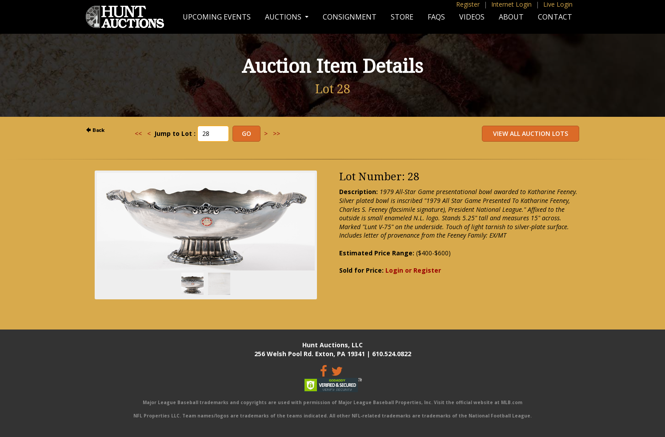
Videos (472, 17)
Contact (555, 17)
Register (468, 4)
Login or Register (413, 270)
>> (276, 133)
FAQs (436, 17)
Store (402, 17)
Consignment (350, 17)
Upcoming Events (217, 17)
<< (138, 133)
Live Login (558, 4)
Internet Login (511, 4)
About (511, 17)
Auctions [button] (284, 17)
